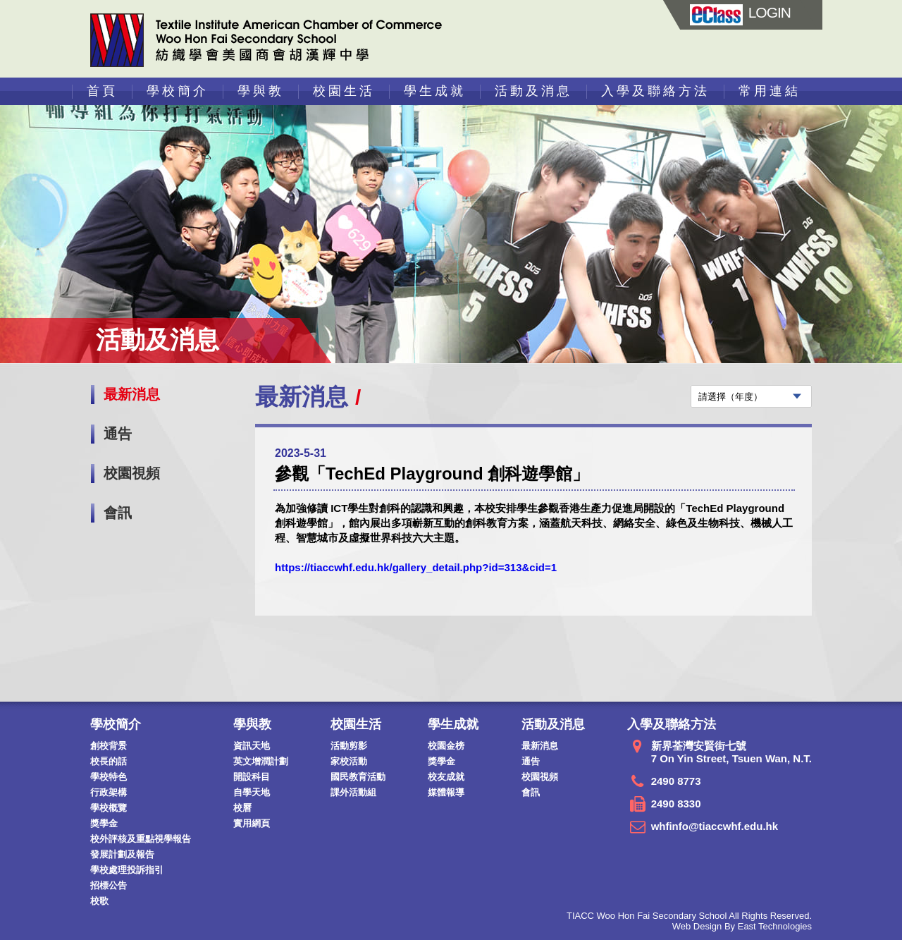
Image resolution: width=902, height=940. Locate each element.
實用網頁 (251, 823)
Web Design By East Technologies (742, 926)
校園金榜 (446, 745)
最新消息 (132, 394)
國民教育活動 (357, 776)
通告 (118, 433)
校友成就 (446, 776)
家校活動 (348, 761)
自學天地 (251, 792)
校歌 (99, 901)
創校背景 (108, 745)
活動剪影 (348, 745)
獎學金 (104, 823)
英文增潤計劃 (260, 761)
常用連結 (770, 91)
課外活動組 (353, 792)
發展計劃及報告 (122, 854)
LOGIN (740, 12)
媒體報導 (446, 792)
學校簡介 (178, 91)
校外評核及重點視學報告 (140, 839)
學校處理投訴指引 (126, 870)
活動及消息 (533, 91)
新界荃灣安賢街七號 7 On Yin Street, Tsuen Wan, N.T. (731, 752)
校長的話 (108, 761)
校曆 (242, 807)
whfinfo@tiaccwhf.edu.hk (714, 826)
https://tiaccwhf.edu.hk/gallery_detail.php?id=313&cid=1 (416, 567)
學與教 (260, 91)
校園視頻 (132, 473)
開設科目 (251, 776)
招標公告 (108, 885)
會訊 (118, 512)
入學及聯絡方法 (655, 91)
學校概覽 (108, 807)
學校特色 (108, 776)
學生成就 (435, 91)
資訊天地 (251, 745)
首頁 (102, 91)
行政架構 (108, 792)
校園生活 (344, 91)
